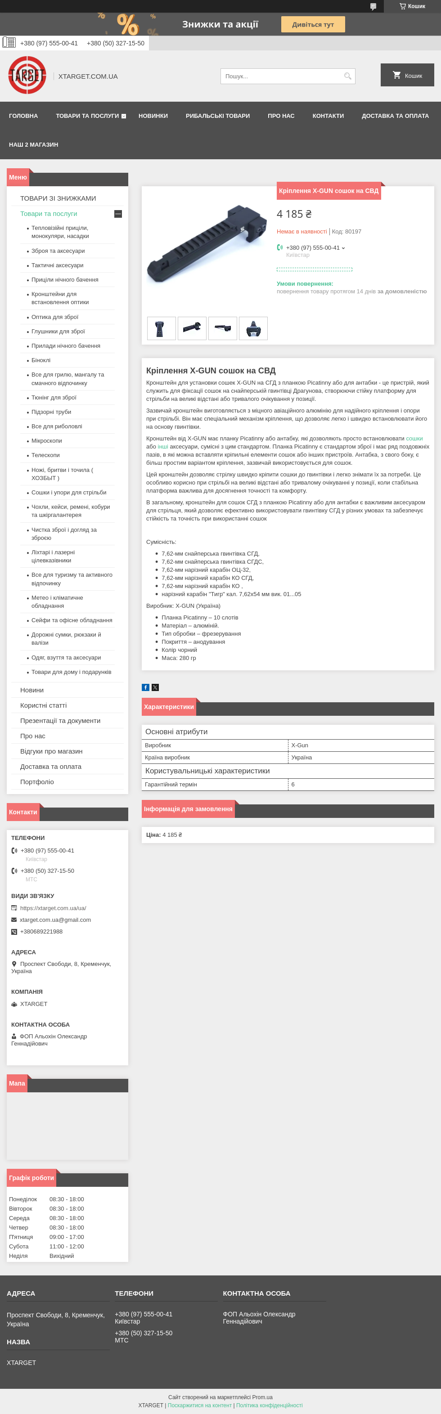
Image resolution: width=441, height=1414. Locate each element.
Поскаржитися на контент (200, 1405)
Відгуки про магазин (51, 751)
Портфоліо (37, 782)
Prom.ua (262, 1397)
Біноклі (41, 360)
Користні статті (43, 705)
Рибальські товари (218, 115)
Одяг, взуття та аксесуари (66, 657)
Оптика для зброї (55, 317)
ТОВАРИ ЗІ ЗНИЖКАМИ (58, 198)
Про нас (281, 115)
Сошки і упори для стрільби (69, 492)
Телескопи (46, 455)
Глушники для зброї (58, 331)
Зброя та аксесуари (58, 250)
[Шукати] (348, 76)
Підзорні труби (51, 411)
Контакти (328, 115)
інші (163, 446)
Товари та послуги (87, 115)
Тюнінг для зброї (54, 397)
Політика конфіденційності (269, 1405)
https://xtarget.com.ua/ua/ (53, 908)
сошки (414, 438)
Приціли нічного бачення (65, 279)
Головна (23, 115)
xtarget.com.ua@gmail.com (55, 919)
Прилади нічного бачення (66, 345)
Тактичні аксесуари (57, 265)
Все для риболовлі (57, 426)
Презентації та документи (60, 720)
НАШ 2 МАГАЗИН (33, 144)
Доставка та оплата (395, 115)
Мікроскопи (47, 440)
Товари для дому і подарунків (72, 672)
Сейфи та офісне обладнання (72, 620)
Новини (32, 690)
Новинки (153, 115)
